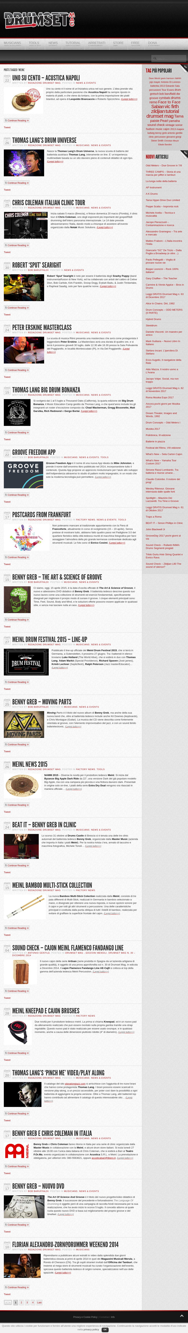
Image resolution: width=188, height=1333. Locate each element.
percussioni (155, 90)
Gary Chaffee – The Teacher (161, 278)
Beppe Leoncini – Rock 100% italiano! (162, 271)
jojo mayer (154, 82)
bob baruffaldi (167, 93)
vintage (170, 125)
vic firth (172, 106)
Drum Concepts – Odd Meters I (163, 422)
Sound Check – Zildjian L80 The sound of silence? (163, 565)
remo (153, 102)
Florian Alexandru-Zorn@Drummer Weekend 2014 (65, 1244)
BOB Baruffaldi (38, 270)
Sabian (157, 106)
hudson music (154, 129)
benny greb (161, 133)
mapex (180, 129)
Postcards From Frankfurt (41, 514)
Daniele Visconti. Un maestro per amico (164, 333)
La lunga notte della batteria (161, 181)
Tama (179, 116)
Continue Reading (17, 120)
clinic (151, 137)
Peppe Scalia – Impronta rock (162, 206)
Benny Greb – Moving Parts (41, 702)
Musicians (83, 145)
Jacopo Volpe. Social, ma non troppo (162, 380)
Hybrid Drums (153, 319)
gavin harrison (167, 78)
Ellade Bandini (165, 144)
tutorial (172, 111)
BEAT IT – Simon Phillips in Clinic (164, 523)
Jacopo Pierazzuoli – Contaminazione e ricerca (160, 224)
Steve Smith (157, 140)
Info (113, 1317)
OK (105, 1329)
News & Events (86, 83)
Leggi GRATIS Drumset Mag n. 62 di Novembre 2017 (165, 390)
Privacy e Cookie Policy (85, 1317)
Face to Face (169, 102)
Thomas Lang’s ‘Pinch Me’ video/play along (58, 1073)
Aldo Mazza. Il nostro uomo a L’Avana (162, 371)
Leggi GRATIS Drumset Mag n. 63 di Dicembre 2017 (165, 296)
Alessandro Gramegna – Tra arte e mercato (164, 233)
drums (176, 98)
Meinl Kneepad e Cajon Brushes (45, 1011)
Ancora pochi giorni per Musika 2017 (163, 405)
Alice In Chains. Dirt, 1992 (160, 303)
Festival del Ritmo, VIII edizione (163, 447)
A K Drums (152, 193)
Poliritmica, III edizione (158, 435)
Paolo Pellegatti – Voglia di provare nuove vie (160, 261)
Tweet (7, 127)
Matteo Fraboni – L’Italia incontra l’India (164, 242)
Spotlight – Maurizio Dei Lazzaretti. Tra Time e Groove (162, 499)
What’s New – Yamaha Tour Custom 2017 (161, 462)
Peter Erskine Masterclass (42, 327)
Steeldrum (151, 325)
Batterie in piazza (155, 441)
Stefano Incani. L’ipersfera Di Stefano (162, 352)
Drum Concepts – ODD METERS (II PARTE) (164, 311)
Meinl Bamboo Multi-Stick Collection (52, 885)
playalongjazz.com (75, 1083)
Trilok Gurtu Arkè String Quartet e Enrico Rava (164, 556)
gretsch (154, 93)
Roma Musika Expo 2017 (160, 397)
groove (153, 98)
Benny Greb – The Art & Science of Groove (57, 577)
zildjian (158, 111)
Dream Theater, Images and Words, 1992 (161, 415)
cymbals (164, 98)
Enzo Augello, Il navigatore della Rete (163, 361)
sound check (156, 125)
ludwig (151, 133)
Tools (105, 457)
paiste (154, 121)
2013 (173, 129)
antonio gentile (174, 133)
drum (178, 89)
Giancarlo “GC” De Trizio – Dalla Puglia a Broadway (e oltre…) (163, 252)
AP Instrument (154, 187)
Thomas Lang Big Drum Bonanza (46, 390)
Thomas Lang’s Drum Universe (44, 140)
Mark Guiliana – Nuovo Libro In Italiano (163, 343)
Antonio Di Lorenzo (170, 82)
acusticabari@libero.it (103, 1158)
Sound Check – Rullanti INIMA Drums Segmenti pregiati (162, 547)
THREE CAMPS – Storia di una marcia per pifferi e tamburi (163, 173)
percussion (160, 137)
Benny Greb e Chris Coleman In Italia (52, 1133)
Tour (164, 89)
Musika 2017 (153, 428)
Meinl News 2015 (29, 764)
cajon (166, 129)
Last (39, 1302)
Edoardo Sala (173, 86)
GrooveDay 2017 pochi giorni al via (163, 537)
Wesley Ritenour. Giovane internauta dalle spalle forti (160, 490)
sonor (179, 125)
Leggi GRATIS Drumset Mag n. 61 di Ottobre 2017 (165, 509)
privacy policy (91, 1329)
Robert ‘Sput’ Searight (36, 265)
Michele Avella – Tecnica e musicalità (160, 214)
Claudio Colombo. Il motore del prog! (163, 481)
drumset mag (159, 116)
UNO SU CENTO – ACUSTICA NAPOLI (46, 78)
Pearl (164, 121)
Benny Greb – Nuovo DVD (38, 1186)
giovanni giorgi (173, 137)
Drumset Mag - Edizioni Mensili (86, 953)
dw (178, 93)
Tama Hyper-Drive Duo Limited (163, 200)
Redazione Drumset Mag (44, 83)
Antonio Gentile (39, 953)
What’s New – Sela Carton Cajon (164, 454)
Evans (170, 89)
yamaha (174, 121)
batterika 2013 (157, 86)
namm (178, 78)
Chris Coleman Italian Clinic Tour (48, 202)
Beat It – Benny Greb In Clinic (44, 825)
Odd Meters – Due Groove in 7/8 (164, 165)
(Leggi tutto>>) (129, 99)
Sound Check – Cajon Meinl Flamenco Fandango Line (68, 948)
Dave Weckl (154, 78)
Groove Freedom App (33, 452)
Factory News (85, 520)
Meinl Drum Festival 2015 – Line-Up (49, 639)
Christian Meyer (171, 141)
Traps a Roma (154, 516)
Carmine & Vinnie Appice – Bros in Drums (165, 286)
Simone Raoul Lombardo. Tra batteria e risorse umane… (162, 471)
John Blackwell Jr (155, 529)
